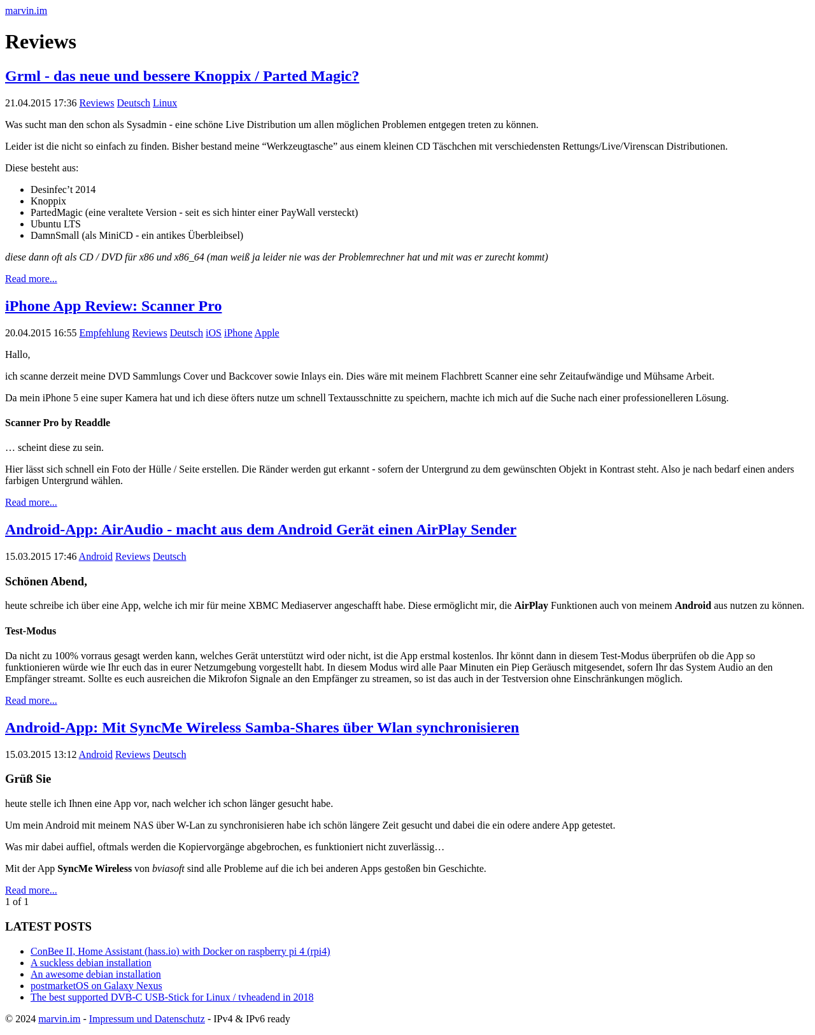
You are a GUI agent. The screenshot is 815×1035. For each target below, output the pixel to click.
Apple (267, 332)
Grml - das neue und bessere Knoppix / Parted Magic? (182, 76)
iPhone (238, 332)
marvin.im (26, 10)
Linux (165, 102)
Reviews (96, 102)
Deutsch (133, 102)
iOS (214, 332)
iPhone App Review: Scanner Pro (113, 305)
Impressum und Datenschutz (147, 1018)
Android (96, 556)
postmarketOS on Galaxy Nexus (96, 985)
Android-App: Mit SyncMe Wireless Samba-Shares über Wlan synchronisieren (262, 727)
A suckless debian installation (91, 962)
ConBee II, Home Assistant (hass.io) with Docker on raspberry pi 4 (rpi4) (180, 951)
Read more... (31, 278)
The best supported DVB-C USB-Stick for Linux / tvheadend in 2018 (172, 997)
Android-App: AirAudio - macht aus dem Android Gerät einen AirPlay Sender (260, 529)
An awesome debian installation (96, 974)
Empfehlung (104, 332)
